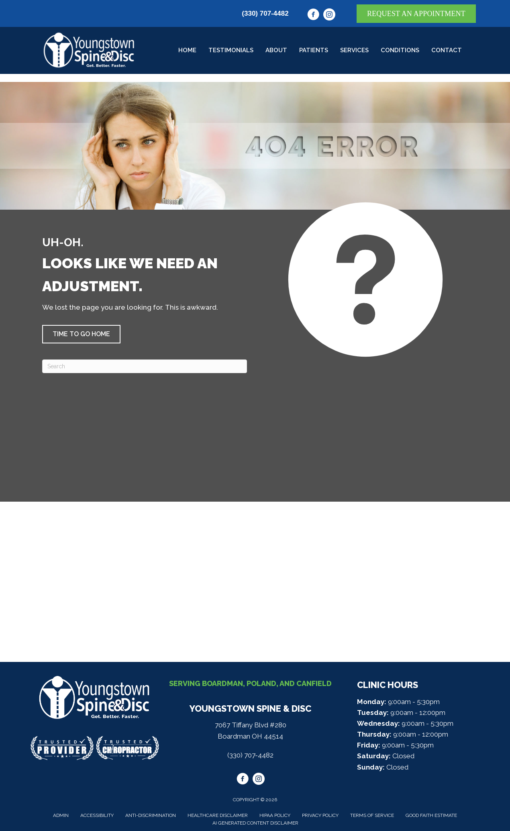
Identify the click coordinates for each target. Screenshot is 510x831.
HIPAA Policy (274, 815)
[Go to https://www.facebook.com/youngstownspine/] (313, 15)
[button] (81, 334)
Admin (61, 815)
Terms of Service (372, 815)
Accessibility (97, 815)
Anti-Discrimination (150, 815)
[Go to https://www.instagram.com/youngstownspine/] (329, 15)
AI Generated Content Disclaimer (255, 823)
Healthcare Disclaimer (218, 815)
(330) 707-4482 (265, 13)
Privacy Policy (320, 815)
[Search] (144, 366)
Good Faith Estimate (431, 815)
